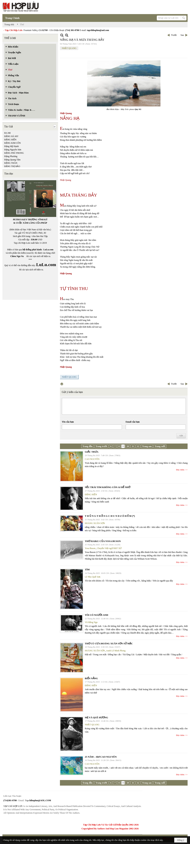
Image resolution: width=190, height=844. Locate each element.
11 (133, 446)
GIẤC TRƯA (91, 451)
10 (128, 446)
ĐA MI (7, 133)
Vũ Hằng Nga (91, 622)
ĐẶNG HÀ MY (11, 136)
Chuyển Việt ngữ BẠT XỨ (109, 548)
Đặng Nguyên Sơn (12, 149)
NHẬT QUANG (69, 48)
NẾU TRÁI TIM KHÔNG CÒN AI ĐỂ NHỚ (107, 487)
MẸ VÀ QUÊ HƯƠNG (96, 717)
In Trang (62, 384)
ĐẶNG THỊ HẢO (12, 166)
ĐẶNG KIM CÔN (12, 143)
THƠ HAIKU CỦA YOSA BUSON (103, 541)
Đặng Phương (10, 156)
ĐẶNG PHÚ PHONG (14, 153)
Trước (174, 35)
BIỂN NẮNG (91, 678)
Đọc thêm (180, 470)
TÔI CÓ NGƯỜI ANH (96, 615)
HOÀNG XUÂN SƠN (95, 523)
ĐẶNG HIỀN (10, 139)
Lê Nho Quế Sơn (92, 577)
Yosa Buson (90, 548)
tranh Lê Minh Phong (115, 650)
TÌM (87, 569)
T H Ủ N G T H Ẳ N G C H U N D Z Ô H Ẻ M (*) (110, 516)
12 (138, 446)
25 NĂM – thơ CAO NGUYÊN (101, 756)
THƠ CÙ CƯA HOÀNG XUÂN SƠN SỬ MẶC (109, 643)
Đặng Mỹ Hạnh (11, 146)
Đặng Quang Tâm (12, 159)
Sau (182, 35)
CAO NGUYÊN (92, 459)
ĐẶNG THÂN (10, 163)
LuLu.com (48, 249)
